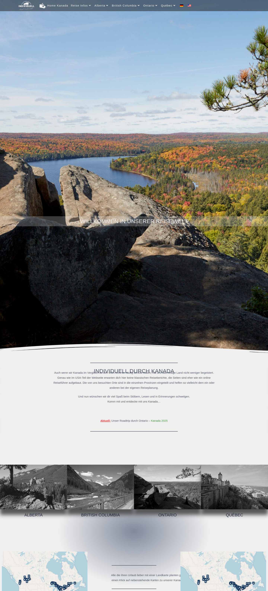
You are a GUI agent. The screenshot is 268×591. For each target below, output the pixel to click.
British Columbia (100, 515)
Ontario (167, 515)
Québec (234, 515)
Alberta (33, 515)
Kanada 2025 (159, 414)
